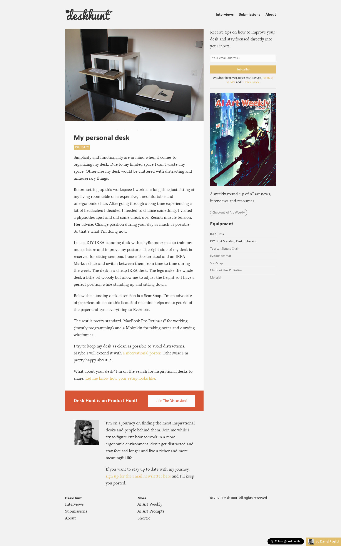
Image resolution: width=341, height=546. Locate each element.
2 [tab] (124, 130)
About (271, 14)
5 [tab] (144, 130)
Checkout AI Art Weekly (228, 212)
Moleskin (216, 278)
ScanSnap (216, 263)
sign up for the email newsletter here (138, 476)
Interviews (225, 14)
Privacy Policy (250, 82)
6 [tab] (150, 130)
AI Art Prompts (150, 511)
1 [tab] (118, 130)
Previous (69, 78)
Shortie (143, 518)
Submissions (249, 14)
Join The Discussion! (171, 400)
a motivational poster (141, 353)
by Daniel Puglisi (323, 541)
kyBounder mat (220, 256)
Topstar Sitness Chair (224, 249)
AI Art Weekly (149, 504)
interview (82, 147)
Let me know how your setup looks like (120, 378)
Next (197, 78)
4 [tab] (137, 130)
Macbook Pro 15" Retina (226, 270)
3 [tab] (131, 130)
